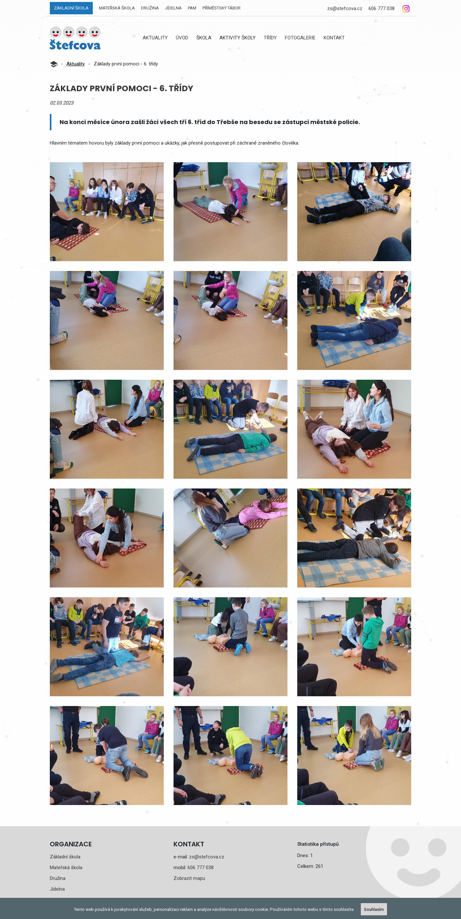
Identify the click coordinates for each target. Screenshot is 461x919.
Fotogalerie (300, 38)
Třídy (270, 38)
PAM (192, 8)
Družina (150, 8)
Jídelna (173, 8)
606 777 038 (382, 8)
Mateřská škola (117, 8)
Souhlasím (374, 909)
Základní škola (71, 8)
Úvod (182, 38)
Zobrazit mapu (189, 878)
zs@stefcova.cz (344, 8)
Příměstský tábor (222, 8)
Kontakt (334, 38)
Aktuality (155, 38)
